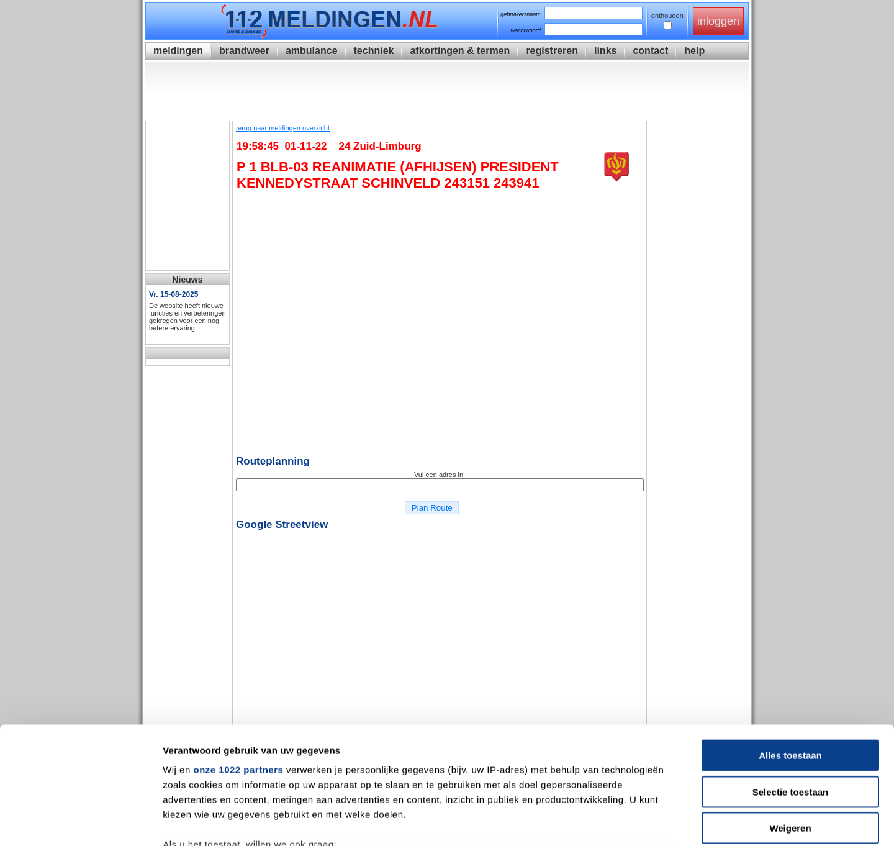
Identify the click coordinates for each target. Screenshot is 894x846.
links (605, 50)
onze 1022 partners (238, 668)
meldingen (178, 50)
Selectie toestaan (790, 690)
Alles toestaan (790, 654)
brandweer (244, 50)
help (694, 50)
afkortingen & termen (460, 50)
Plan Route (432, 507)
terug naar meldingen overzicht (283, 128)
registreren (552, 50)
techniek (374, 50)
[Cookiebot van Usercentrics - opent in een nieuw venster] (80, 821)
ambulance (312, 50)
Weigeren (790, 727)
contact (650, 50)
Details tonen (670, 821)
